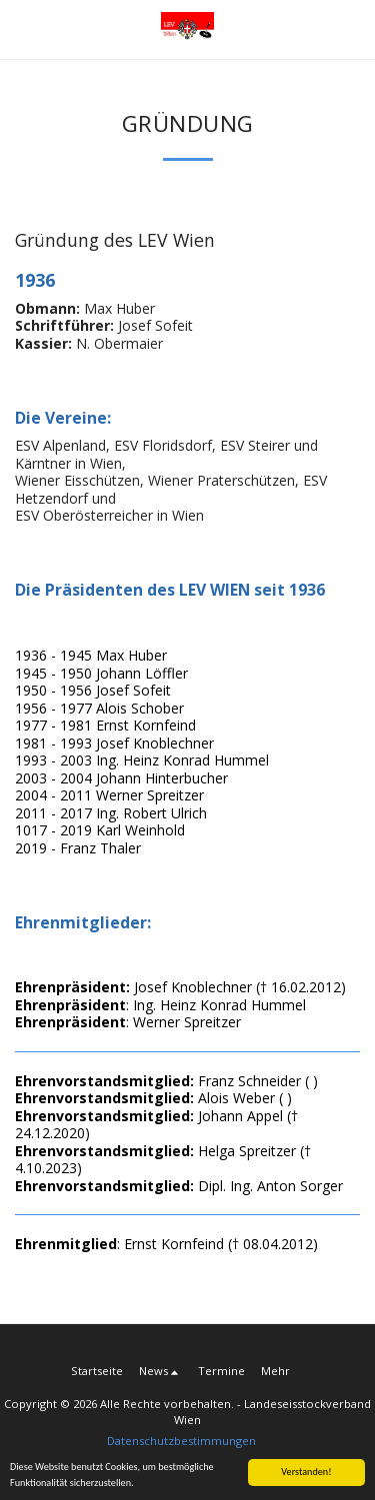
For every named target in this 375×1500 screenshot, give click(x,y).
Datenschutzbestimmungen (181, 1440)
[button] (22, 28)
